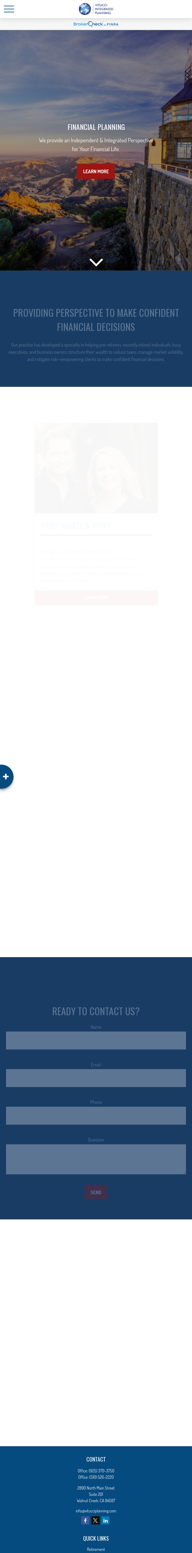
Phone (96, 1106)
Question (96, 1143)
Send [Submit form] (96, 1196)
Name (96, 1031)
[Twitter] (96, 1520)
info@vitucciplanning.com (96, 1510)
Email (96, 1068)
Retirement (96, 1549)
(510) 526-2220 (101, 1477)
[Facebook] (85, 1520)
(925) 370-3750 (101, 1470)
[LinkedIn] (105, 1520)
